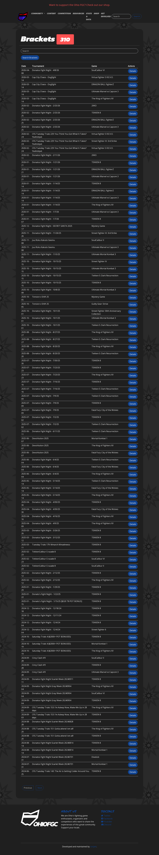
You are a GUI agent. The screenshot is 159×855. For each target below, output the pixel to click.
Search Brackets (30, 57)
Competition (64, 13)
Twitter (105, 815)
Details (133, 71)
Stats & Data (89, 16)
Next (40, 787)
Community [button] (37, 13)
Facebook (107, 818)
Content (51, 13)
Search (137, 16)
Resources (78, 13)
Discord (106, 824)
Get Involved (106, 15)
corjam (93, 846)
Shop (96, 13)
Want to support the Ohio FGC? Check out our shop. (79, 5)
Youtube (106, 821)
